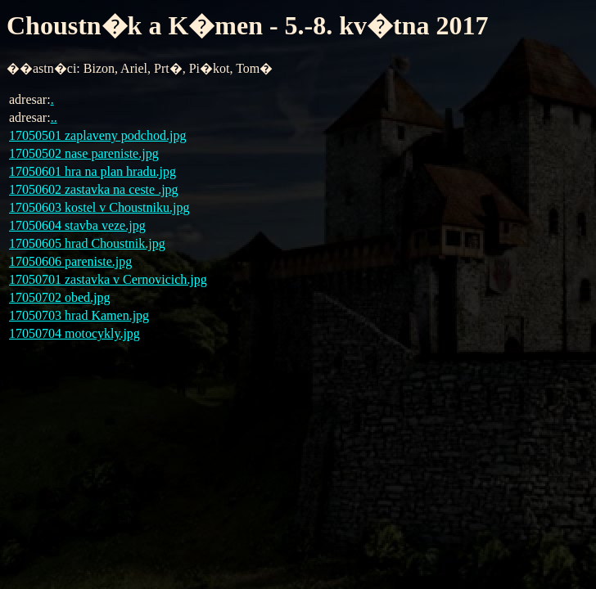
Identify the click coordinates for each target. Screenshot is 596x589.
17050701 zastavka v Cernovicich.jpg (108, 279)
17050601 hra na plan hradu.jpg (92, 171)
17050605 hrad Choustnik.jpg (87, 243)
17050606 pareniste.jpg (70, 261)
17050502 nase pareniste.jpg (84, 153)
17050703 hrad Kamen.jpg (79, 315)
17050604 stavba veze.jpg (77, 225)
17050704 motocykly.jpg (74, 333)
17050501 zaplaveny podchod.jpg (97, 135)
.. (54, 117)
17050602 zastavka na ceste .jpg (93, 189)
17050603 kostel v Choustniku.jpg (99, 207)
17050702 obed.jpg (60, 297)
